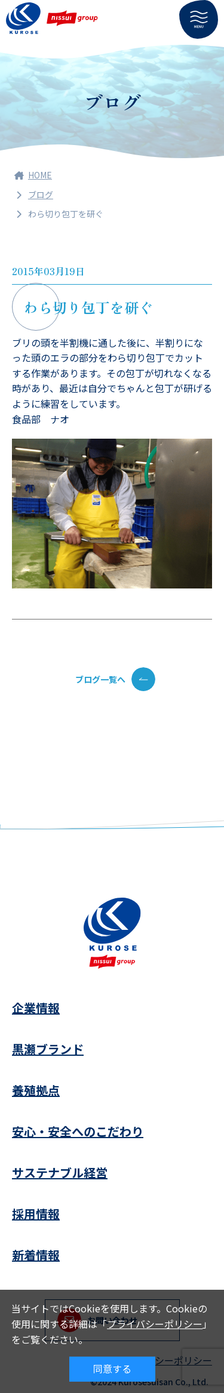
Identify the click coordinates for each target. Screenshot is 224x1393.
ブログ (40, 195)
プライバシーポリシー (154, 1324)
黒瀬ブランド (48, 1049)
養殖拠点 (36, 1090)
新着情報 (36, 1254)
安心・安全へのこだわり (77, 1131)
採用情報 (36, 1213)
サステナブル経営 (60, 1172)
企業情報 (36, 1007)
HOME (33, 175)
